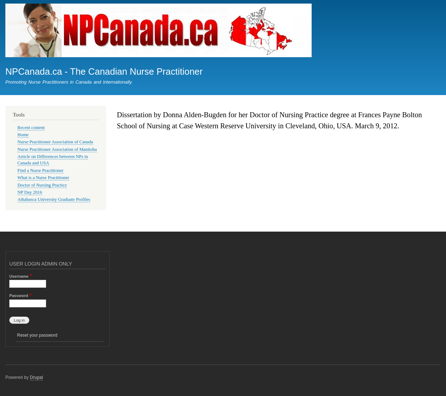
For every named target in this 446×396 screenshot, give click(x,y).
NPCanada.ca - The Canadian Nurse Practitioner (104, 71)
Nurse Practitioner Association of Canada (55, 141)
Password (18, 295)
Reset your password (37, 335)
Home (23, 134)
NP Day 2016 (30, 192)
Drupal (36, 377)
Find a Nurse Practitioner (41, 170)
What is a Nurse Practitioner (43, 177)
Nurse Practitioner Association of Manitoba (57, 149)
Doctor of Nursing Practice (42, 185)
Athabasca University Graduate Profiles (54, 199)
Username (19, 276)
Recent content (31, 127)
